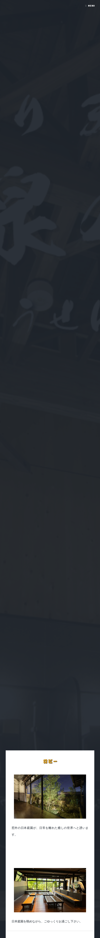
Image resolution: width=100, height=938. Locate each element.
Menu (91, 5)
